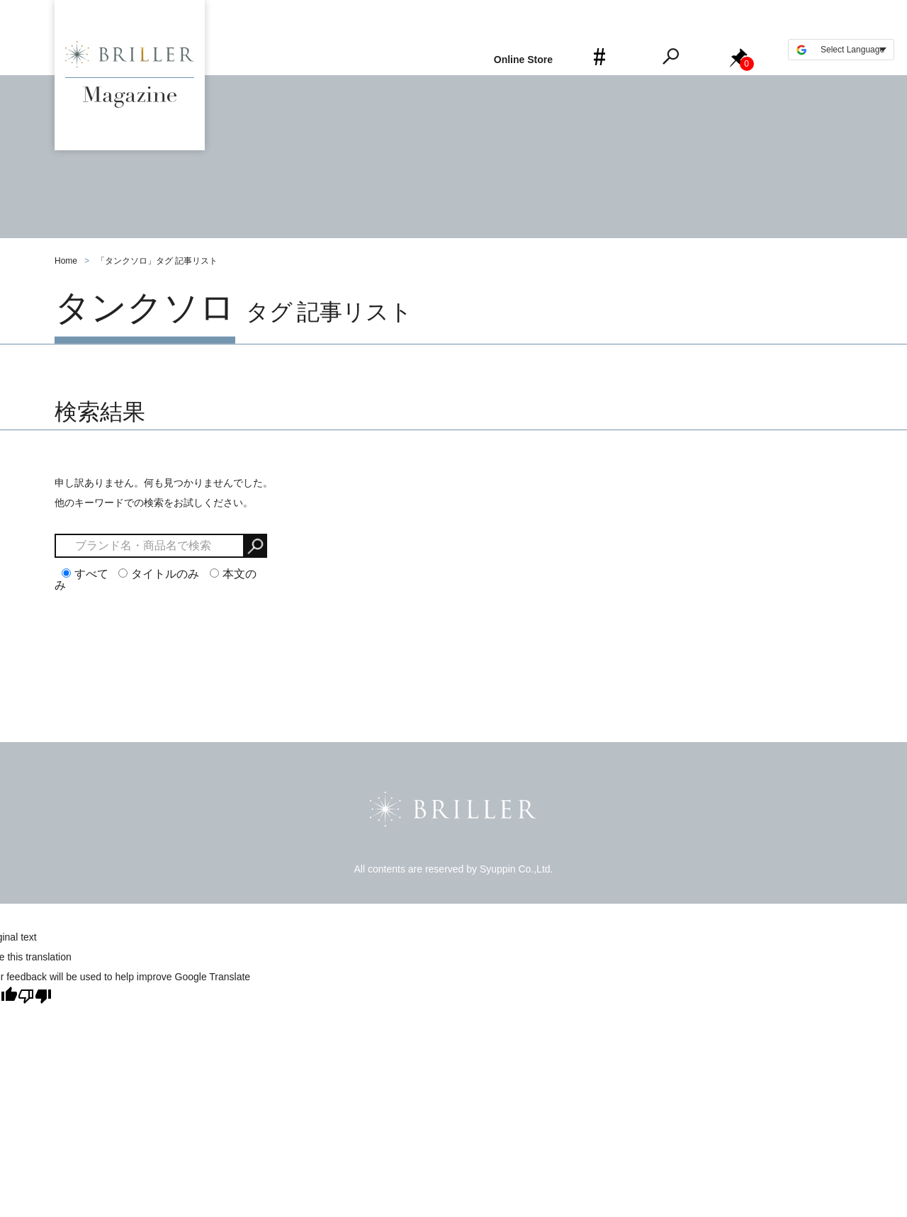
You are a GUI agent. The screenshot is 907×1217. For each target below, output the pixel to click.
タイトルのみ (158, 574)
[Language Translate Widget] (841, 49)
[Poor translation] (35, 996)
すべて (85, 574)
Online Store (523, 59)
